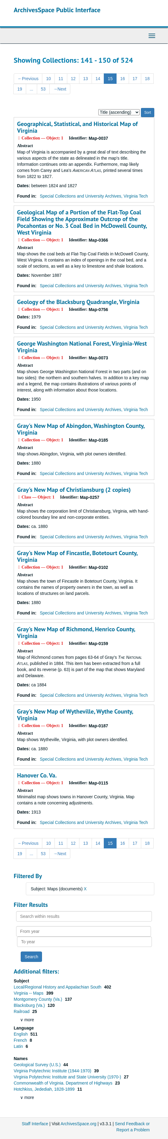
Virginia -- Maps (29, 993)
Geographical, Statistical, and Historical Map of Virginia (77, 127)
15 (110, 78)
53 (43, 89)
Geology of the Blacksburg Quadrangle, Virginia (78, 302)
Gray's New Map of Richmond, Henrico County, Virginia (76, 632)
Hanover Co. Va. (37, 775)
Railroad (22, 1011)
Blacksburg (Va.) (30, 1005)
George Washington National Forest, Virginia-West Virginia (82, 346)
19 (19, 89)
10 (48, 78)
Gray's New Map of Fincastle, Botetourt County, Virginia (77, 556)
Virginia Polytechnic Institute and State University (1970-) (68, 1076)
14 (98, 78)
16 (122, 78)
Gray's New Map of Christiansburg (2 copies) (74, 490)
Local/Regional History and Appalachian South (58, 987)
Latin (19, 1046)
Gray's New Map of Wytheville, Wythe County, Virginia (75, 714)
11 (60, 78)
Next (59, 89)
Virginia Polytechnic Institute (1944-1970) (53, 1070)
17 (135, 78)
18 (147, 78)
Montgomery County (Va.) (38, 999)
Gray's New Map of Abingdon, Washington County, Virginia (80, 429)
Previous (28, 78)
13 (85, 78)
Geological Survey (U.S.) (38, 1064)
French (21, 1040)
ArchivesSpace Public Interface (57, 10)
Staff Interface (35, 1123)
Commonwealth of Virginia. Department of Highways (64, 1083)
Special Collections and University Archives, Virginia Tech (94, 196)
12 (73, 78)
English (21, 1034)
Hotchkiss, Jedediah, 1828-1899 (45, 1089)
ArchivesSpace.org (78, 1123)
